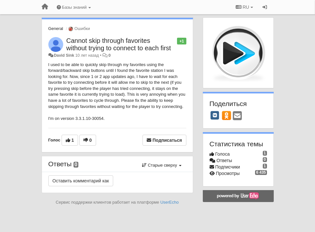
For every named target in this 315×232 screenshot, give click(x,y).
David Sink (64, 55)
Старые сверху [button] (162, 165)
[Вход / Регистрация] (265, 7)
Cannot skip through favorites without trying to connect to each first (118, 44)
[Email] (237, 116)
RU (244, 7)
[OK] (226, 115)
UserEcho (169, 202)
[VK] (215, 115)
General (55, 28)
